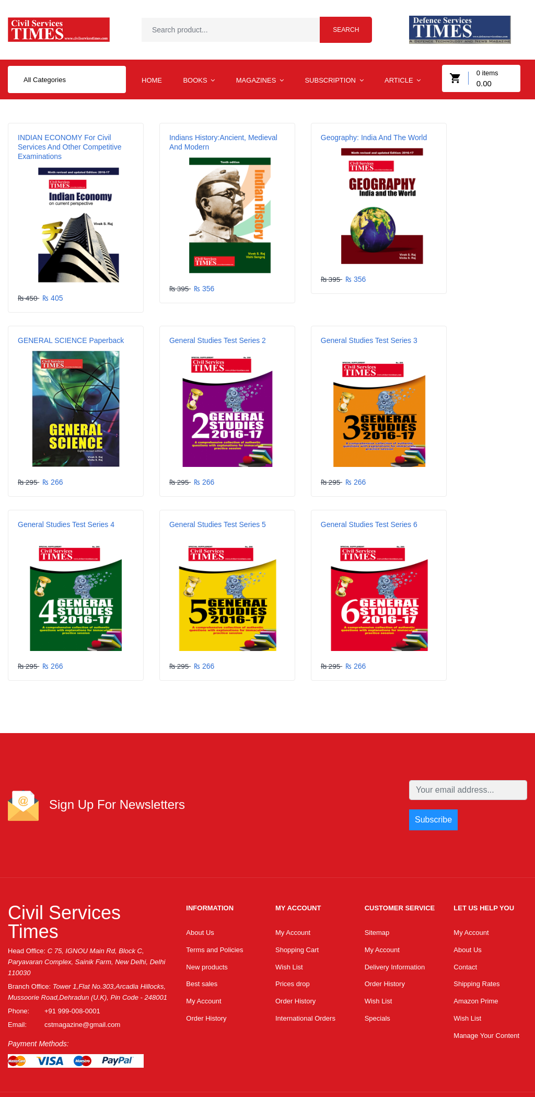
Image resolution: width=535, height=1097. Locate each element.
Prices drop (292, 938)
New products (206, 920)
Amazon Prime (475, 955)
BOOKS (199, 85)
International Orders (305, 973)
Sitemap (377, 884)
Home (152, 85)
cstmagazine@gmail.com (82, 976)
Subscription (334, 85)
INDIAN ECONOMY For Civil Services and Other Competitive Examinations (64, 151)
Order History (206, 973)
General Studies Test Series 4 (333, 327)
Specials (377, 973)
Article (403, 85)
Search (346, 32)
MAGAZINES (260, 85)
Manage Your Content (486, 991)
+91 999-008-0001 (72, 962)
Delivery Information (395, 920)
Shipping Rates (476, 938)
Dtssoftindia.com (95, 1070)
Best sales (201, 938)
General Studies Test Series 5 (467, 327)
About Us (200, 884)
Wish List (289, 920)
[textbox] (238, 32)
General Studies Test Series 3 (200, 327)
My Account (203, 955)
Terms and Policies (214, 902)
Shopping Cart (297, 902)
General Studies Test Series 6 (66, 493)
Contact (465, 920)
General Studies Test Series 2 (66, 327)
